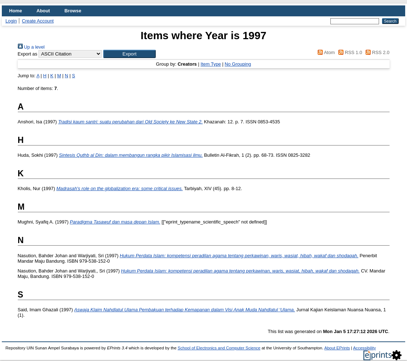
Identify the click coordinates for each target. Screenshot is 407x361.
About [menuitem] (43, 10)
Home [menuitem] (15, 10)
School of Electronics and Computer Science (219, 348)
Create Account (38, 21)
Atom (325, 52)
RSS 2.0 (376, 52)
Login (11, 21)
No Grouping (238, 64)
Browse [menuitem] (73, 10)
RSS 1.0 (349, 52)
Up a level (31, 47)
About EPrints (337, 348)
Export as (27, 54)
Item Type (210, 64)
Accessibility (364, 348)
